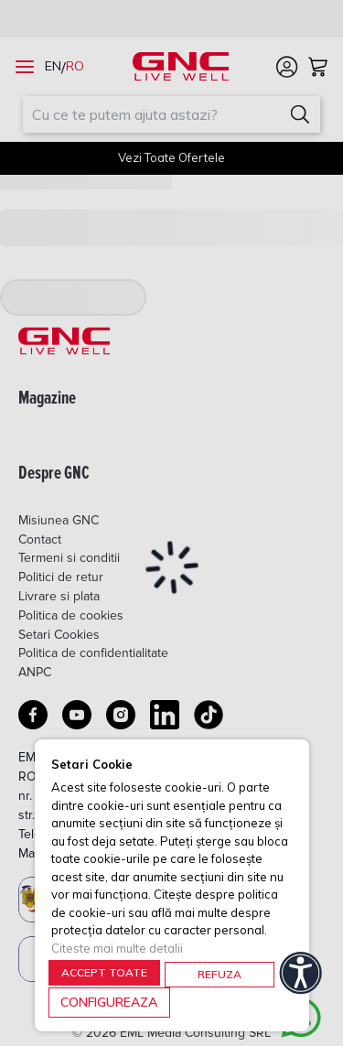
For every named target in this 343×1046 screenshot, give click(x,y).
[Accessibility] (301, 973)
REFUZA (219, 974)
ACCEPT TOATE (104, 972)
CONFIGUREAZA (108, 1002)
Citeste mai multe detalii (117, 948)
